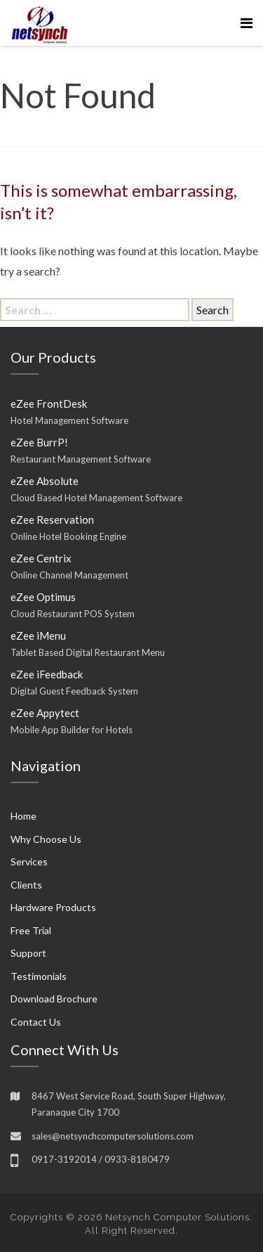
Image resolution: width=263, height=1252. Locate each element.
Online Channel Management (69, 575)
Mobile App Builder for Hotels (72, 729)
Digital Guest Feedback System (74, 691)
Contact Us (36, 1022)
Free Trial (31, 930)
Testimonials (39, 976)
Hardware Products (53, 907)
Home (23, 816)
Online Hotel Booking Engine (68, 536)
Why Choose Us (46, 839)
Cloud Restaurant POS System (73, 613)
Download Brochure (54, 999)
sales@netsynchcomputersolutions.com (113, 1136)
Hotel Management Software (69, 420)
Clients (26, 885)
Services (29, 861)
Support (28, 953)
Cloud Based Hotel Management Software (96, 497)
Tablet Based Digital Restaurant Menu (88, 652)
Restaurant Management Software (81, 459)
